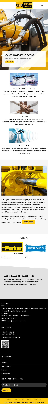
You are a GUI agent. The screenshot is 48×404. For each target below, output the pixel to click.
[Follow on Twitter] (10, 333)
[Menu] (2, 5)
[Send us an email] (13, 333)
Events (3, 370)
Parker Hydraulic (6, 258)
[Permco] (36, 248)
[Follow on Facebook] (3, 333)
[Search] (42, 5)
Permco (27, 258)
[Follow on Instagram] (6, 333)
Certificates (5, 373)
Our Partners (6, 366)
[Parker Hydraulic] (12, 248)
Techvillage (40, 402)
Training (4, 362)
